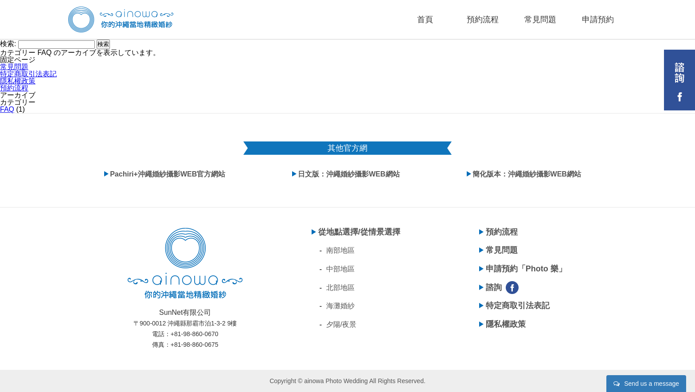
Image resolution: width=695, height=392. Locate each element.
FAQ (7, 109)
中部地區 (340, 269)
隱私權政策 (17, 81)
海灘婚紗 (340, 306)
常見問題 (540, 19)
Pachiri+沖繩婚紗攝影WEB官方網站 (167, 174)
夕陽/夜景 (341, 324)
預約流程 (483, 19)
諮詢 (494, 287)
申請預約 (598, 19)
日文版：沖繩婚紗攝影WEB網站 (348, 174)
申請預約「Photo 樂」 (526, 268)
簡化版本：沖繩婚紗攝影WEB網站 (526, 174)
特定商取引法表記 (28, 74)
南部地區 (340, 250)
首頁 (425, 19)
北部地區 (340, 287)
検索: (8, 43)
